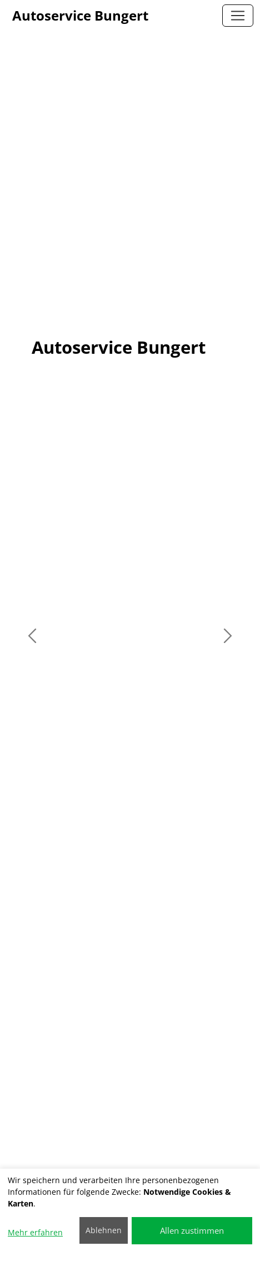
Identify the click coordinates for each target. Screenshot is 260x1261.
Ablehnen (104, 1230)
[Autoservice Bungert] (237, 15)
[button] (32, 635)
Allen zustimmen (192, 1230)
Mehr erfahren (35, 1232)
